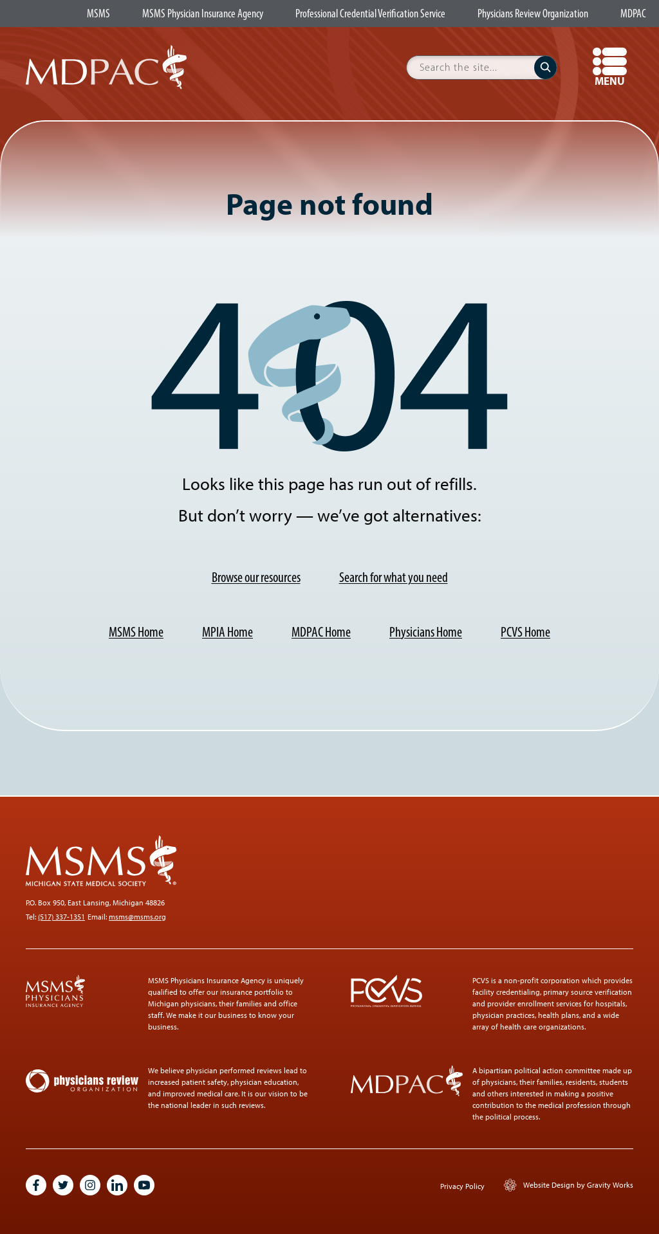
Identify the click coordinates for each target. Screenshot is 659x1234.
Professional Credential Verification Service (370, 14)
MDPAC (633, 14)
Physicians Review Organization (533, 14)
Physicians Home (425, 631)
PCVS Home (525, 631)
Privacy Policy (462, 1186)
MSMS (98, 14)
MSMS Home (136, 631)
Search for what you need (393, 577)
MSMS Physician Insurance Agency (202, 14)
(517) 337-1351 (61, 916)
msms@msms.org (137, 916)
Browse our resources (256, 577)
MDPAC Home (321, 631)
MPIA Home (227, 631)
